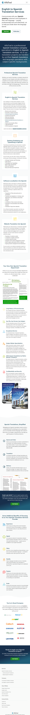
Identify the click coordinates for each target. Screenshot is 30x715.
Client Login (4, 703)
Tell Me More (16, 31)
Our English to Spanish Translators (8, 682)
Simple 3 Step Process (6, 688)
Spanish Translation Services (7, 671)
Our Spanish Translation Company (8, 680)
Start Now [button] (6, 31)
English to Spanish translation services (16, 51)
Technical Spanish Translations (8, 672)
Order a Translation (5, 695)
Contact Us (4, 701)
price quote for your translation (18, 446)
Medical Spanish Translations (8, 674)
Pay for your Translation (6, 705)
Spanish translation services (19, 128)
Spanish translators (20, 57)
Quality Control (4, 690)
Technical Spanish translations (11, 114)
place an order (9, 447)
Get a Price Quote (5, 693)
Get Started (15, 504)
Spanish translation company (15, 48)
